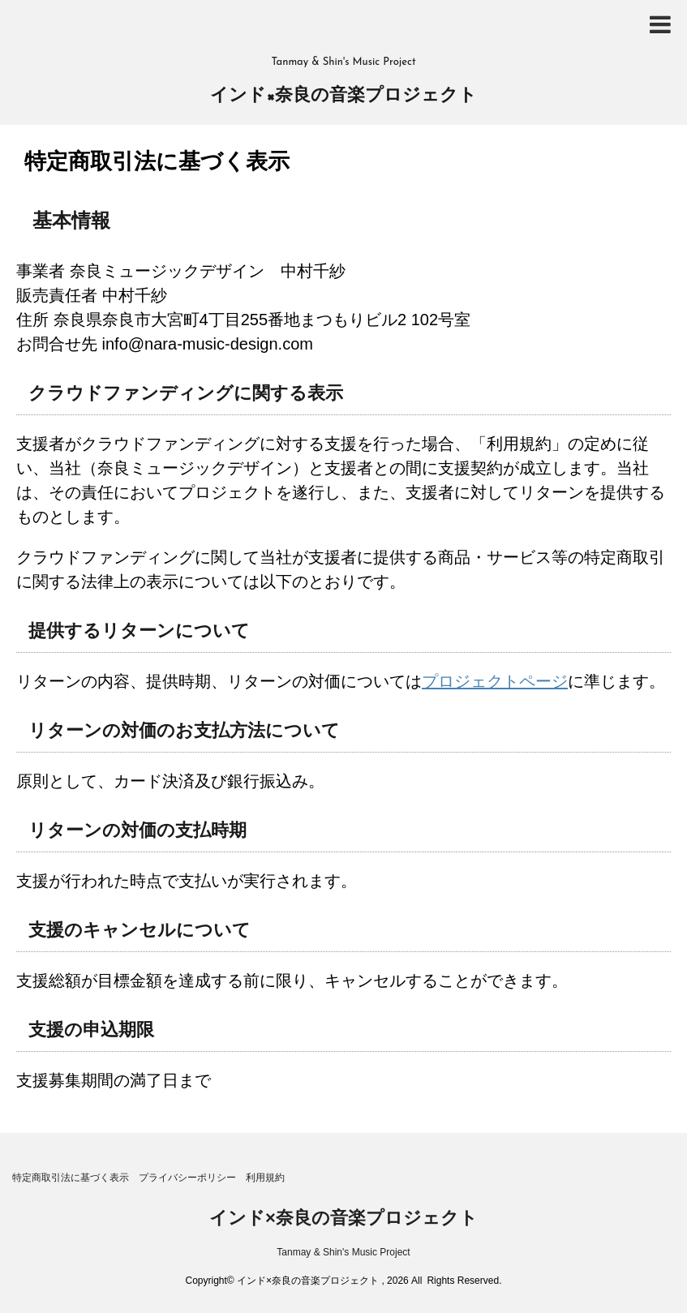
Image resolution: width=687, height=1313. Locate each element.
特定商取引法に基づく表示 (70, 1177)
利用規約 (265, 1177)
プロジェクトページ (495, 681)
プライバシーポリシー (187, 1177)
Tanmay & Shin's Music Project (343, 1252)
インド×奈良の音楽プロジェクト (344, 96)
